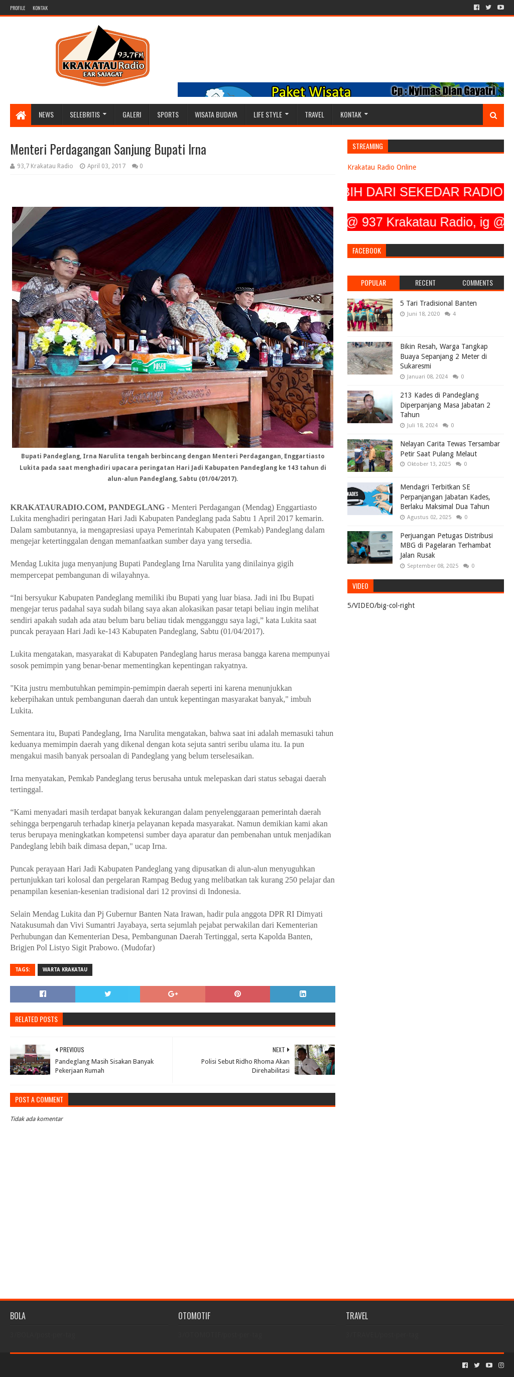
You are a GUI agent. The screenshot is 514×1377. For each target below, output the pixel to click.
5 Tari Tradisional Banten (438, 303)
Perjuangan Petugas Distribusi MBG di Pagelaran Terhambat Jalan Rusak (446, 545)
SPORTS (168, 114)
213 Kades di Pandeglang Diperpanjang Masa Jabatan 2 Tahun (445, 405)
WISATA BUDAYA (216, 114)
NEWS (46, 114)
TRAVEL (314, 114)
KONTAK (40, 8)
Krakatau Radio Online (381, 167)
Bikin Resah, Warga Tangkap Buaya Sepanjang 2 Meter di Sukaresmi (444, 356)
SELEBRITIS (85, 114)
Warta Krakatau (65, 969)
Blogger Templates (123, 1365)
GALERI (131, 114)
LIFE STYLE (267, 114)
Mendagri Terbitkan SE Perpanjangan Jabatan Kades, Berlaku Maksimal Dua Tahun (445, 497)
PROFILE (17, 8)
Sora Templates (65, 1365)
